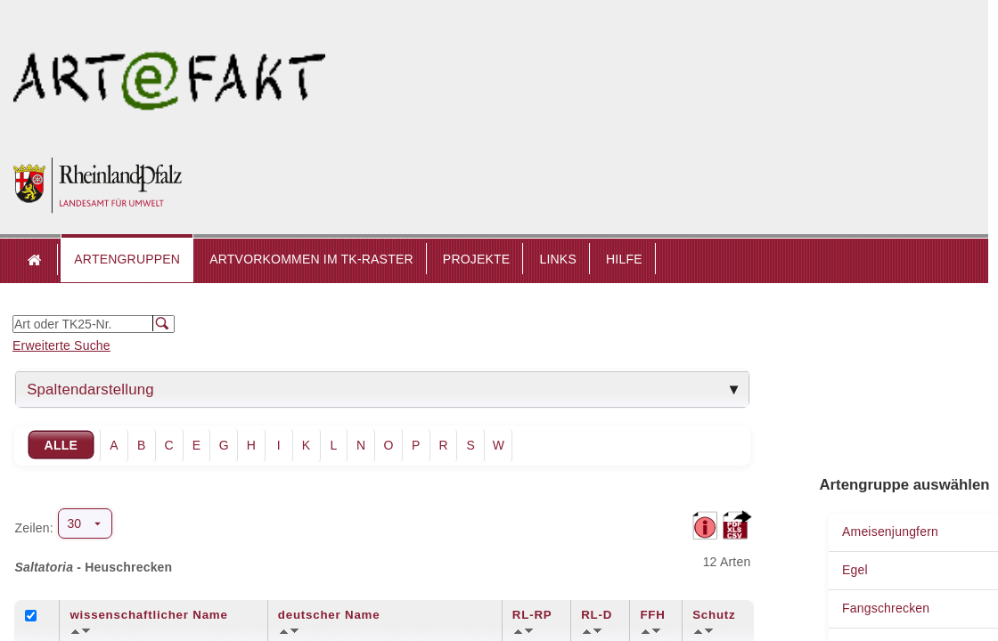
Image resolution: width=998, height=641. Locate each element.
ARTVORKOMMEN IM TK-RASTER (311, 259)
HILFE (624, 259)
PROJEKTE (477, 259)
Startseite (35, 260)
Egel (855, 570)
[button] (127, 260)
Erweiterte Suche (61, 345)
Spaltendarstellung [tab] (90, 389)
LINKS (557, 259)
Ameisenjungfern (890, 531)
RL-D (596, 614)
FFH (652, 614)
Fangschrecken (885, 608)
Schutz (713, 614)
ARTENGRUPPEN (127, 259)
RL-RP (532, 614)
